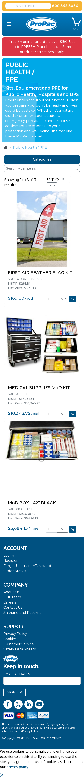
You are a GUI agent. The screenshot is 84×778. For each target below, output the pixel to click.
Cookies (9, 639)
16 (64, 179)
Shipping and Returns (22, 613)
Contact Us (12, 607)
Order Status (14, 571)
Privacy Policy (15, 634)
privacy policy (17, 766)
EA (61, 299)
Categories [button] (42, 159)
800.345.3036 (65, 6)
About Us (11, 592)
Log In (8, 555)
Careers (9, 602)
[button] (9, 24)
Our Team (12, 597)
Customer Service (18, 644)
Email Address (16, 674)
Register (10, 561)
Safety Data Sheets (19, 649)
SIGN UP (14, 692)
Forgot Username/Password (27, 566)
